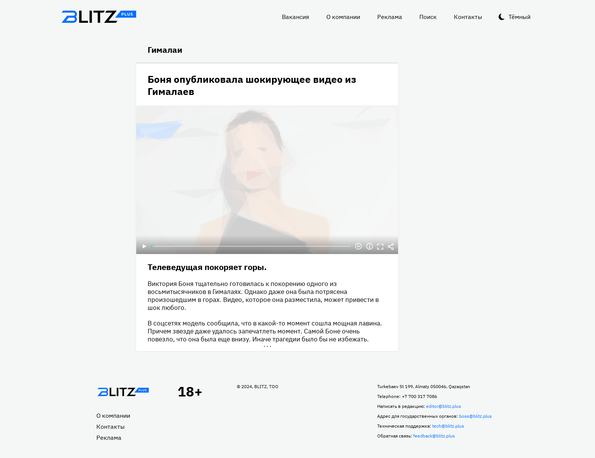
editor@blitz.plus (443, 406)
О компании (343, 17)
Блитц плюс (99, 17)
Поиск (428, 17)
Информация (369, 246)
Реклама (389, 17)
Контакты (468, 17)
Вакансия (295, 17)
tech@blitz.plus (448, 426)
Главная (123, 392)
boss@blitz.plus (475, 416)
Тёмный (519, 17)
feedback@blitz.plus (434, 436)
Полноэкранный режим (380, 246)
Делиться (391, 246)
